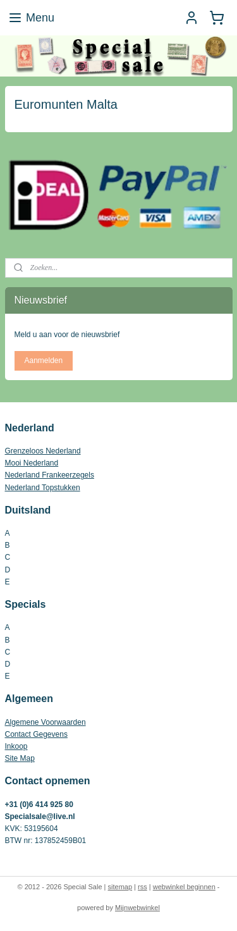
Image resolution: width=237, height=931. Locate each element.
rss (142, 887)
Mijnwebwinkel (137, 907)
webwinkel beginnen (184, 887)
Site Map (20, 758)
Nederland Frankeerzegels (49, 475)
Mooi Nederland (32, 463)
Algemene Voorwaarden (45, 722)
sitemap (120, 887)
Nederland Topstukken (42, 487)
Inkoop (16, 746)
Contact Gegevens (36, 734)
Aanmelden (43, 360)
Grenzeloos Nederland (43, 451)
